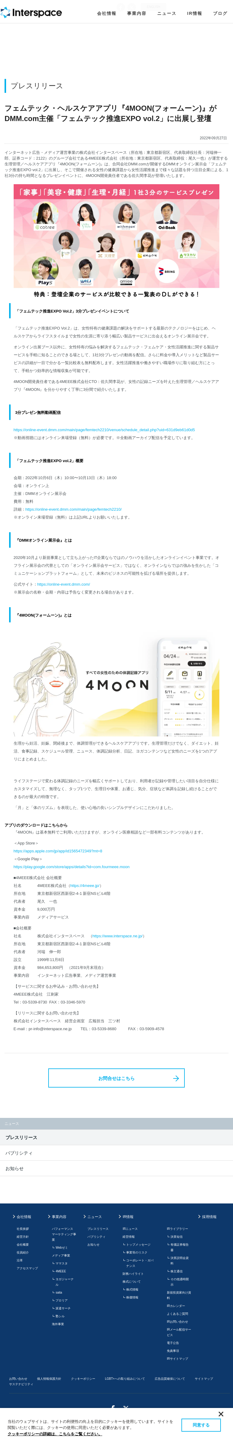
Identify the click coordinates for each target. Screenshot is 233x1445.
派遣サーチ (63, 1308)
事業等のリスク (136, 1252)
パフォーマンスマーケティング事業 (64, 1234)
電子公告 (173, 1343)
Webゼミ (62, 1247)
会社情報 (106, 13)
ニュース (167, 13)
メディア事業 (61, 1255)
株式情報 (132, 1289)
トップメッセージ (138, 1244)
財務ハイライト (133, 1273)
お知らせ (14, 1168)
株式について (132, 1281)
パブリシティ (19, 1153)
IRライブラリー (177, 1228)
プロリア (62, 1300)
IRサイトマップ (177, 1358)
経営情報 (129, 1236)
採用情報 (209, 1217)
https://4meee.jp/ (85, 885)
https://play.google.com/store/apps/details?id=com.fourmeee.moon (72, 867)
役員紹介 (23, 1252)
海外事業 (58, 1324)
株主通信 (177, 1271)
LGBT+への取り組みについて (125, 1378)
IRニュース (130, 1228)
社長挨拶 (23, 1228)
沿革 (20, 1260)
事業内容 (137, 13)
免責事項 (173, 1350)
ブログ (220, 13)
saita (59, 1292)
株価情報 (132, 1297)
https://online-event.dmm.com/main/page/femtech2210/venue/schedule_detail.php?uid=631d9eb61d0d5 (104, 430)
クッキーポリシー (83, 1378)
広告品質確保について (170, 1378)
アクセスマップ (27, 1268)
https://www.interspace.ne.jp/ (118, 936)
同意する (201, 1425)
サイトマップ (204, 1378)
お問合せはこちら (116, 1078)
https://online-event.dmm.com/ (63, 584)
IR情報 (194, 13)
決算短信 (177, 1236)
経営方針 (23, 1236)
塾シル (60, 1316)
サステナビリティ (21, 1384)
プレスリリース (21, 1137)
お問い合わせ (18, 1378)
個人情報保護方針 (49, 1378)
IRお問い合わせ (177, 1321)
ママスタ (62, 1263)
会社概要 (23, 1244)
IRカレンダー (176, 1306)
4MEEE (61, 1271)
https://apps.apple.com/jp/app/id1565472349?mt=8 (58, 851)
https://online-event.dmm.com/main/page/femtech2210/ (73, 509)
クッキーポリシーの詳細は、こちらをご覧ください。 (55, 1434)
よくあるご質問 (177, 1313)
